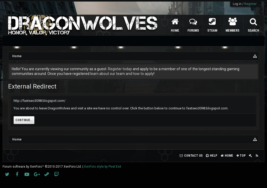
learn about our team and (111, 74)
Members (232, 30)
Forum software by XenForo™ (42, 166)
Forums (193, 30)
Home (175, 30)
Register (250, 4)
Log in (237, 4)
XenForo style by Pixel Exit (102, 166)
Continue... (24, 120)
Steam (212, 30)
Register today (120, 69)
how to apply (143, 74)
